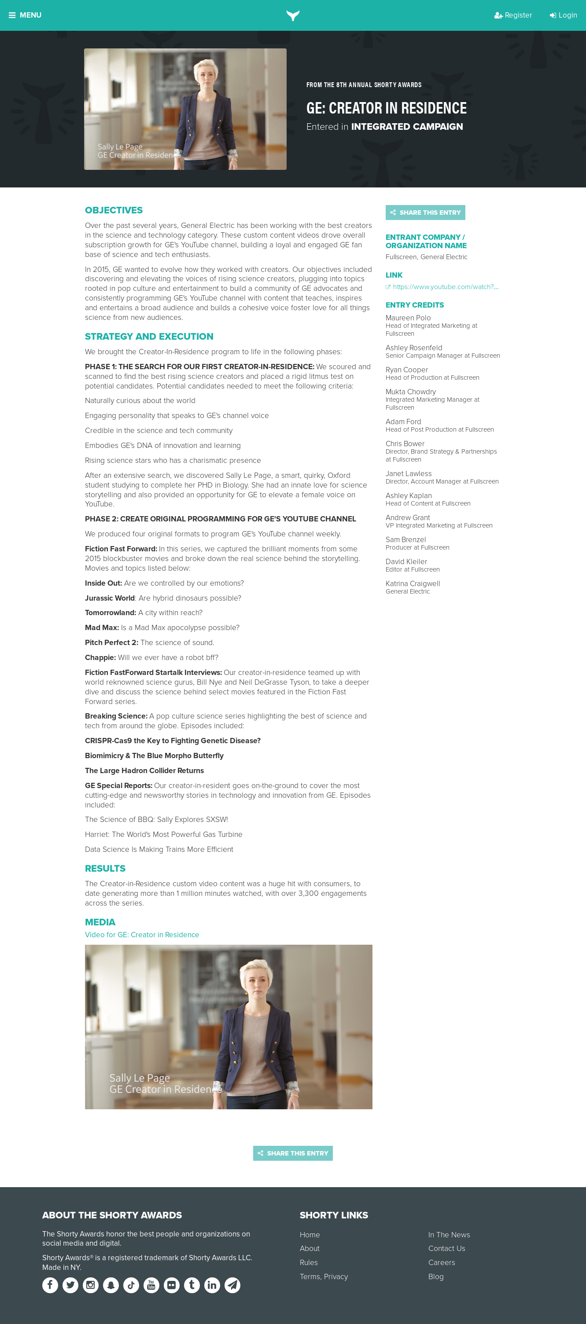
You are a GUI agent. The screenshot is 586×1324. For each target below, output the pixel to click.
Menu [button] (25, 15)
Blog (436, 1276)
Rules (309, 1262)
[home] (293, 15)
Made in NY (61, 1267)
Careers (441, 1262)
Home (310, 1235)
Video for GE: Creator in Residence (142, 934)
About (310, 1248)
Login (563, 15)
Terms (310, 1276)
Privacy (336, 1276)
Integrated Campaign (407, 126)
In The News (449, 1235)
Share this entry (425, 212)
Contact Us (446, 1248)
